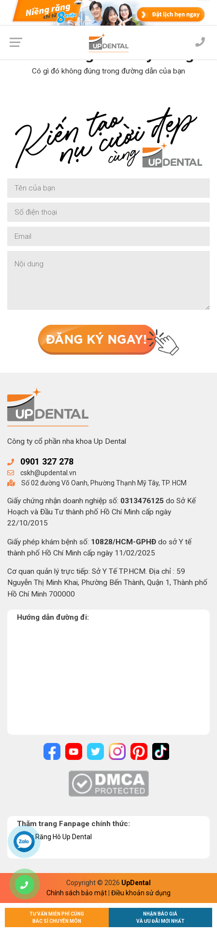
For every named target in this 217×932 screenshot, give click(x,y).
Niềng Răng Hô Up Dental (54, 837)
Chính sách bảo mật (76, 893)
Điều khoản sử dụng (141, 893)
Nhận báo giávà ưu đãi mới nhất (160, 917)
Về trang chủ (108, 94)
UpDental (136, 883)
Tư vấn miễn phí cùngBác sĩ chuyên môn (56, 917)
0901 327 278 (46, 461)
